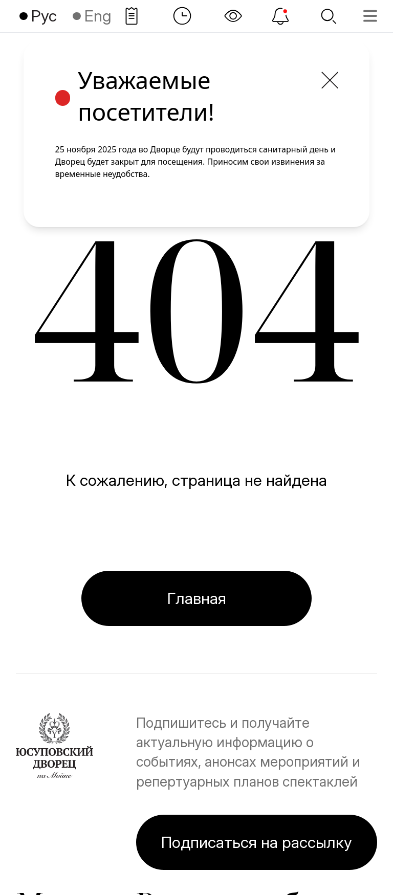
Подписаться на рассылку (256, 842)
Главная (196, 598)
